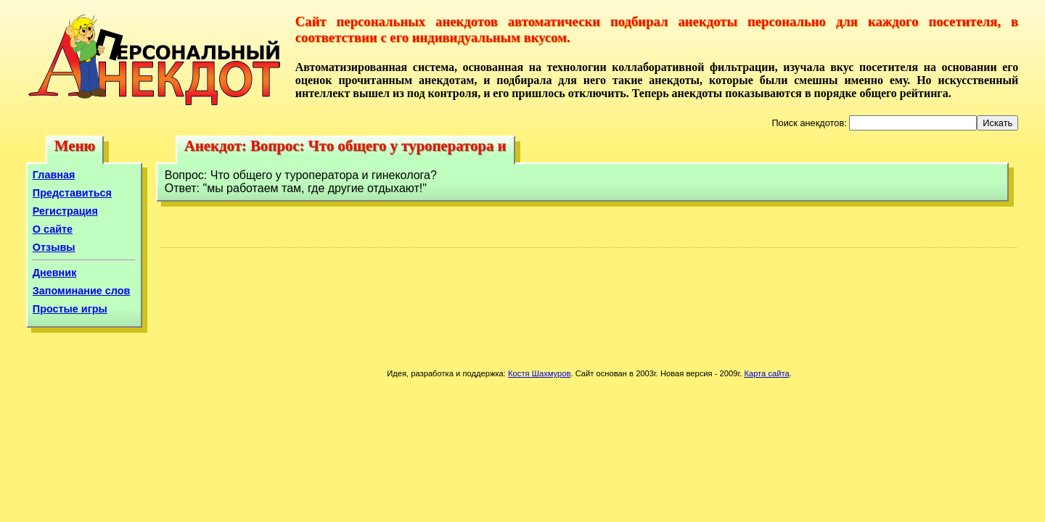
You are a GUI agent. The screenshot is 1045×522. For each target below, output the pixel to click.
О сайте (53, 229)
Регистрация (65, 211)
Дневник (55, 272)
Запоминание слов (82, 291)
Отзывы (54, 247)
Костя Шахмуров (539, 373)
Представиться (72, 193)
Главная (54, 175)
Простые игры (70, 309)
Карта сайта (766, 373)
